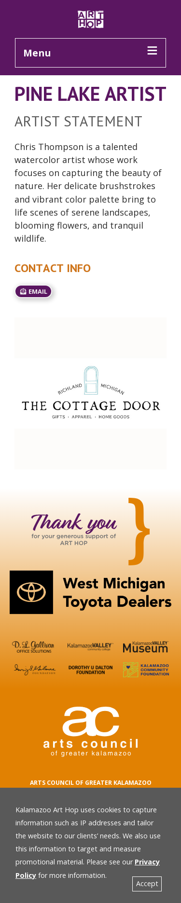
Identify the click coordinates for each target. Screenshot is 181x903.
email (33, 291)
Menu (37, 52)
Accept (147, 883)
